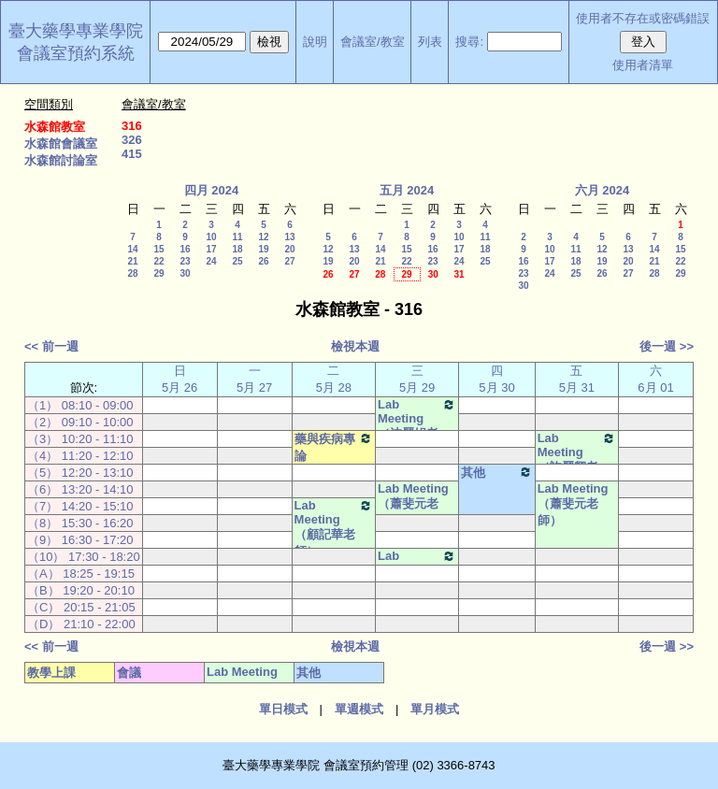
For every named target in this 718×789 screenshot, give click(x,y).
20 (289, 249)
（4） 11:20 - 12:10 (80, 456)
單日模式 (283, 709)
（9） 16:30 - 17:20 (80, 540)
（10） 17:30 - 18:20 (83, 557)
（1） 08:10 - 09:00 (80, 405)
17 (211, 249)
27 (289, 261)
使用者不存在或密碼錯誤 (643, 18)
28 (132, 273)
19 (263, 249)
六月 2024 (602, 190)
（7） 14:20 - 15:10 (80, 506)
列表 (430, 42)
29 (158, 273)
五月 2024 (407, 190)
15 (158, 249)
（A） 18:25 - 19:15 (81, 574)
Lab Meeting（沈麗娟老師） (417, 427)
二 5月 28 (334, 379)
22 (158, 261)
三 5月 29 (417, 379)
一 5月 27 (254, 379)
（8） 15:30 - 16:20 (80, 523)
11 (237, 237)
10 (211, 237)
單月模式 (434, 709)
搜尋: (469, 42)
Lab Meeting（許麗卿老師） (577, 461)
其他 (496, 472)
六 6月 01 (655, 379)
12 (263, 237)
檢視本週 (355, 346)
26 (263, 261)
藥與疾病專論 (333, 447)
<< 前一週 (51, 346)
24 (211, 261)
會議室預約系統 (76, 53)
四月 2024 (211, 190)
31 (458, 274)
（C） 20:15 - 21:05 (81, 607)
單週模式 (359, 709)
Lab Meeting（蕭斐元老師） (413, 504)
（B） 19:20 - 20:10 (81, 590)
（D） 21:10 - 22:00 (81, 624)
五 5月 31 (577, 379)
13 (289, 237)
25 (237, 261)
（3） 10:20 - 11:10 (80, 439)
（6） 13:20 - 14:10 (80, 489)
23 (185, 261)
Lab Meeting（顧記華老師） (333, 528)
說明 (315, 42)
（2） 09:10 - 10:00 (80, 422)
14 (132, 249)
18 (237, 249)
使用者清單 (642, 65)
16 (185, 249)
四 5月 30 (496, 379)
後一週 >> (666, 346)
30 (185, 273)
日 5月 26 (179, 379)
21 (132, 261)
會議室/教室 (372, 42)
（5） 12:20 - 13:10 (80, 473)
